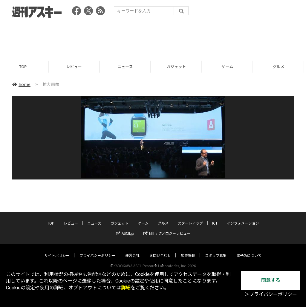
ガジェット (179, 66)
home (21, 84)
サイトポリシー (57, 249)
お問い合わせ (160, 249)
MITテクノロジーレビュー (166, 227)
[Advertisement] (153, 37)
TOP (25, 66)
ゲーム (230, 66)
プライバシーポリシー (97, 249)
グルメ (163, 217)
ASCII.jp (125, 227)
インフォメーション (243, 217)
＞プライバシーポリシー (270, 294)
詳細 (126, 288)
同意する (270, 280)
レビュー (76, 66)
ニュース (127, 66)
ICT (215, 217)
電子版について (248, 249)
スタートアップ (190, 217)
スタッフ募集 (216, 249)
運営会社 (132, 249)
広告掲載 (188, 249)
